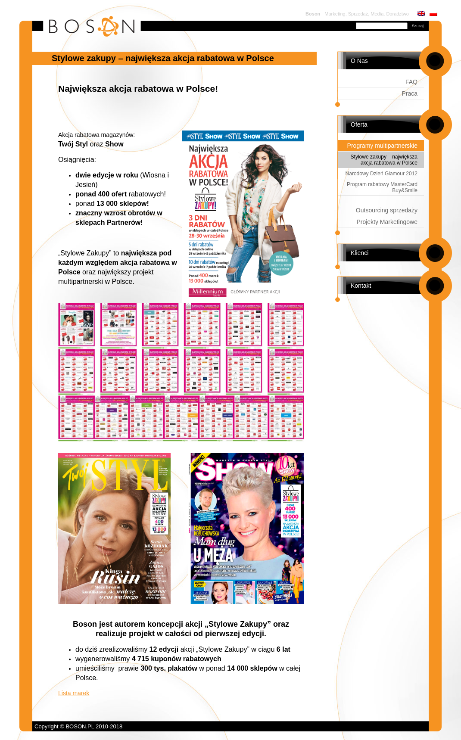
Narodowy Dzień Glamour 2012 (381, 174)
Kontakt (361, 285)
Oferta (359, 124)
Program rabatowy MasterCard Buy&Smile (382, 187)
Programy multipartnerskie (382, 145)
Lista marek (73, 693)
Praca (409, 93)
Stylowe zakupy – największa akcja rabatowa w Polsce (384, 160)
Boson (312, 13)
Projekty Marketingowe (386, 221)
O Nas (359, 60)
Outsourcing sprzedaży (386, 210)
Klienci (359, 252)
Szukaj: (344, 25)
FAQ (411, 81)
